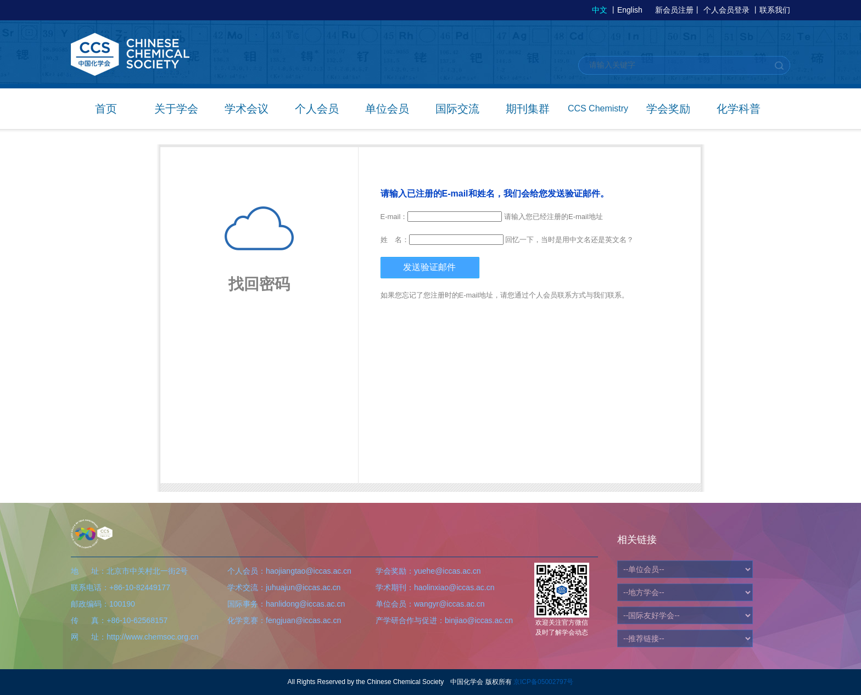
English (629, 9)
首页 (106, 109)
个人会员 (317, 109)
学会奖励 (668, 109)
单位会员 (387, 109)
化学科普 (739, 109)
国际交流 (457, 109)
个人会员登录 (726, 9)
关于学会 (176, 109)
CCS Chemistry (598, 108)
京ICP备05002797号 (543, 682)
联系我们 (774, 9)
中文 (599, 9)
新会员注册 (674, 9)
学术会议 (247, 109)
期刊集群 (528, 109)
